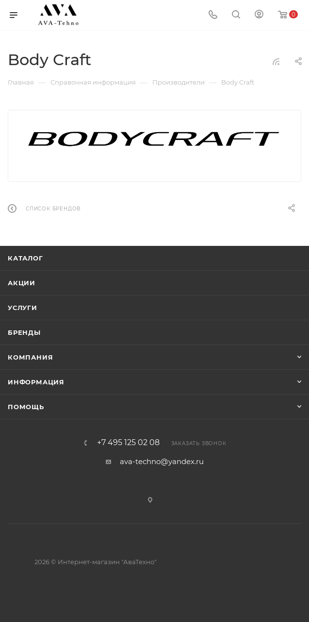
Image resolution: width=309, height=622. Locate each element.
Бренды (24, 332)
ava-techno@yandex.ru (162, 461)
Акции (21, 283)
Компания (30, 357)
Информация (36, 382)
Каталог (25, 258)
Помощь (26, 407)
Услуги (22, 307)
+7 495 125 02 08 (128, 443)
